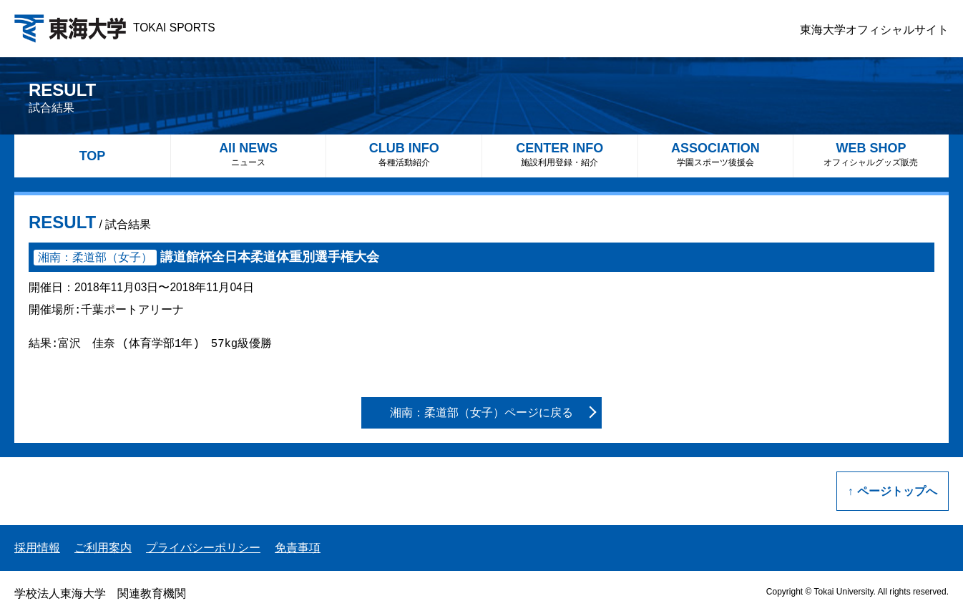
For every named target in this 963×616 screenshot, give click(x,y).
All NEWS (248, 154)
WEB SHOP (871, 154)
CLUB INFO (404, 154)
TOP (92, 156)
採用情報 (37, 548)
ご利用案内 (103, 548)
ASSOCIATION (715, 154)
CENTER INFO (559, 154)
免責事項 (298, 548)
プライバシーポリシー (203, 548)
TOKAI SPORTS (114, 27)
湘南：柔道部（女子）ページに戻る (481, 412)
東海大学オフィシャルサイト (874, 30)
